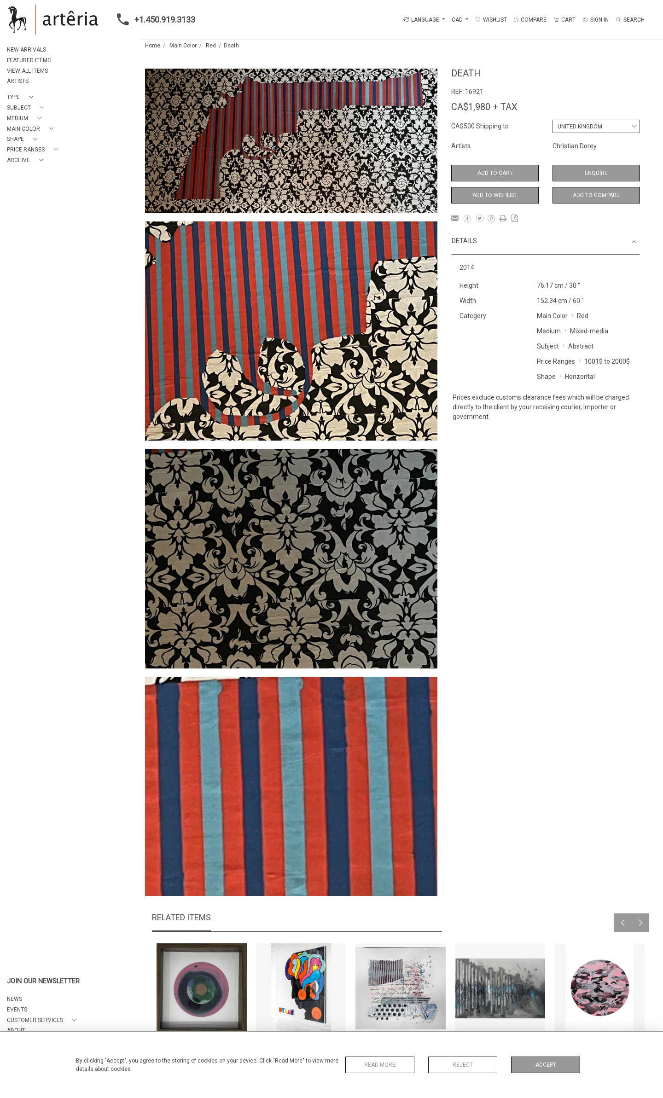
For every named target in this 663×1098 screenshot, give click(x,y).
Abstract (580, 346)
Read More (379, 1065)
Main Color (183, 45)
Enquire (596, 173)
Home (152, 45)
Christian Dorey (574, 146)
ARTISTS (18, 81)
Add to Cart (495, 173)
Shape (546, 376)
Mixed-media (589, 331)
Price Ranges (556, 361)
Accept (545, 1065)
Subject (548, 346)
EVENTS (17, 1009)
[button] (22, 97)
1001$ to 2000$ (607, 361)
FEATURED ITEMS (29, 60)
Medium (549, 331)
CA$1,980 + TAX (484, 106)
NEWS (14, 999)
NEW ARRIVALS (26, 49)
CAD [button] (458, 20)
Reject (463, 1065)
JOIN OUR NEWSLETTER (43, 981)
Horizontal (580, 376)
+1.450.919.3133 (153, 19)
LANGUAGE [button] (421, 20)
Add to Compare (596, 195)
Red (211, 45)
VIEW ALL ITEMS (27, 71)
